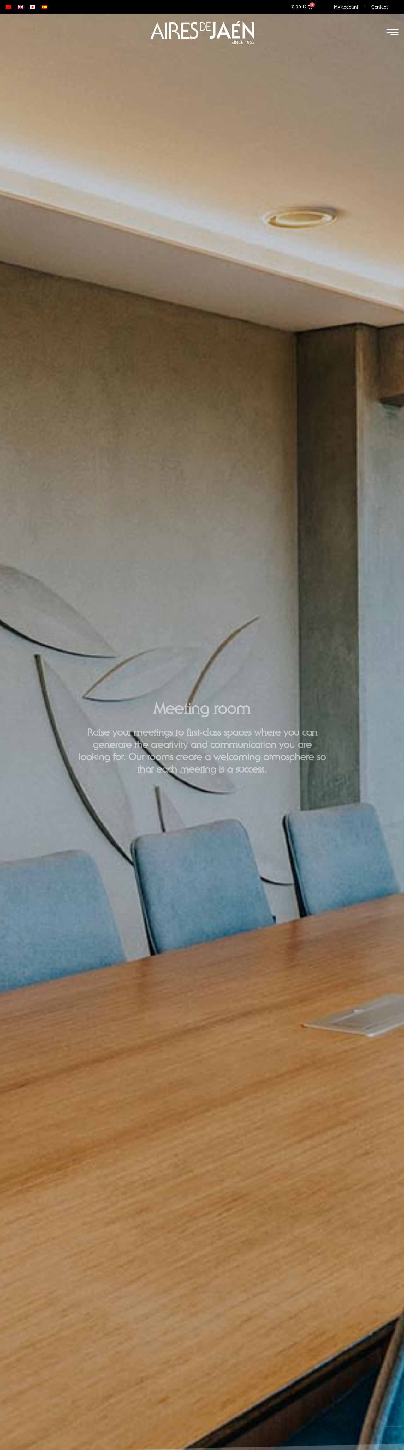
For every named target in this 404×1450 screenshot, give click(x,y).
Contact (379, 6)
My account (346, 6)
